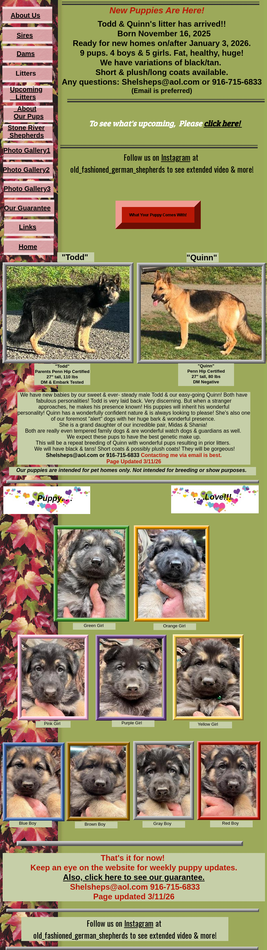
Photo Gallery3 (27, 188)
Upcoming (26, 89)
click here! (223, 123)
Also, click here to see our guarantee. (133, 877)
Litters (23, 97)
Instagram (175, 157)
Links (27, 227)
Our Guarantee (27, 208)
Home (28, 246)
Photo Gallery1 (26, 150)
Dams (26, 53)
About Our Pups (29, 112)
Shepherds (26, 135)
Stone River (26, 127)
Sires (25, 35)
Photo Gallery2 (26, 169)
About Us (25, 15)
